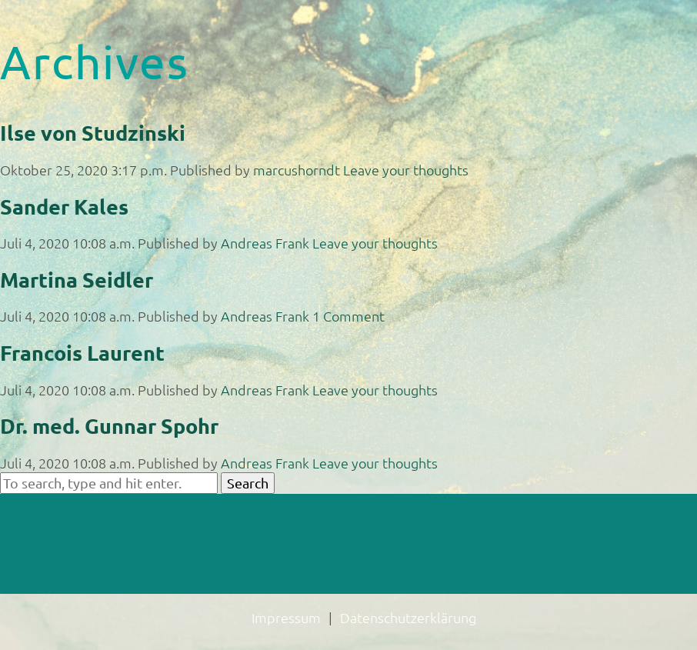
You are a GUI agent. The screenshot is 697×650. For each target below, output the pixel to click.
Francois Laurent (82, 352)
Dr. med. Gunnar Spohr (109, 425)
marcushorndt (296, 169)
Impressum (286, 617)
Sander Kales (64, 206)
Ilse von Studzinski (92, 132)
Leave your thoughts (406, 169)
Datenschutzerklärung (408, 617)
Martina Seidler (76, 279)
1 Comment (348, 316)
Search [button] (247, 483)
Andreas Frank (265, 243)
